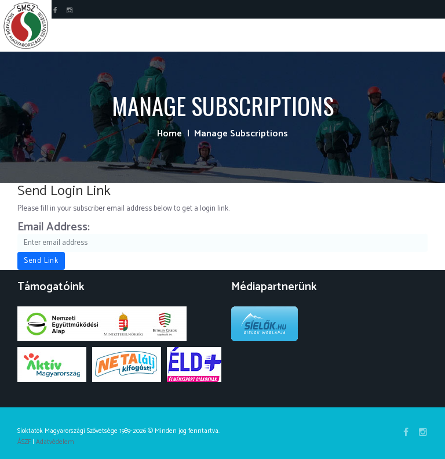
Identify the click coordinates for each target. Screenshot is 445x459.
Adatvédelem (55, 441)
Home (169, 134)
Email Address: (53, 228)
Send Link (41, 261)
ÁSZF (24, 441)
